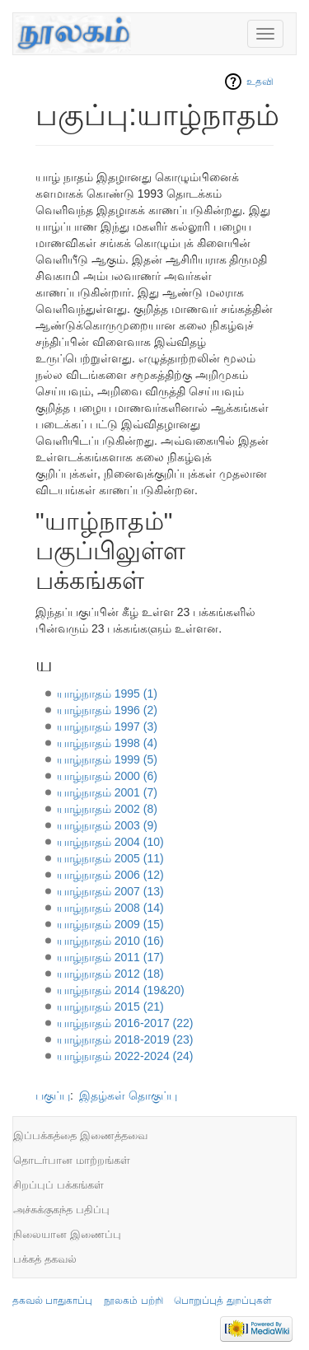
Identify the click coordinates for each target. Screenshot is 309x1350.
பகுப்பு (52, 1095)
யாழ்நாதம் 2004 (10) (110, 841)
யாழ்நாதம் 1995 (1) (107, 693)
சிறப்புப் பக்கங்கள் (58, 1185)
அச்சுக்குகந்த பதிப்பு (61, 1209)
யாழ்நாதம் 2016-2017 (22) (125, 1023)
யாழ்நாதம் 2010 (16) (110, 940)
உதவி (260, 81)
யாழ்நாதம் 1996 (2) (107, 710)
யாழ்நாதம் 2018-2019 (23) (125, 1039)
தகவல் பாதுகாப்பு (52, 1300)
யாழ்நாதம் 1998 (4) (107, 743)
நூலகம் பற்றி (133, 1300)
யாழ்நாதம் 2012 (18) (110, 973)
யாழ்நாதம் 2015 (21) (110, 1006)
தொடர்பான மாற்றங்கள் (71, 1160)
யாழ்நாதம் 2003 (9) (107, 825)
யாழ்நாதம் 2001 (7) (107, 792)
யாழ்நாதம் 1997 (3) (107, 726)
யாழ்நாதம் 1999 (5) (107, 759)
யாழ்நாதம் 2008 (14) (110, 907)
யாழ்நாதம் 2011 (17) (110, 957)
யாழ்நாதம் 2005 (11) (110, 858)
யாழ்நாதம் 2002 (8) (107, 808)
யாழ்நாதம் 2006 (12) (110, 874)
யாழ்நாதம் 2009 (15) (110, 924)
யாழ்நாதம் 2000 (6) (107, 775)
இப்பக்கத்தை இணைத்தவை (80, 1135)
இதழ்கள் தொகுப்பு (128, 1095)
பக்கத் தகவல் (45, 1259)
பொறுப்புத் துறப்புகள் (222, 1300)
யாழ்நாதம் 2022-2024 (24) (125, 1056)
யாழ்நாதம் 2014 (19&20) (121, 990)
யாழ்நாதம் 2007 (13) (110, 891)
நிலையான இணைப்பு (67, 1234)
